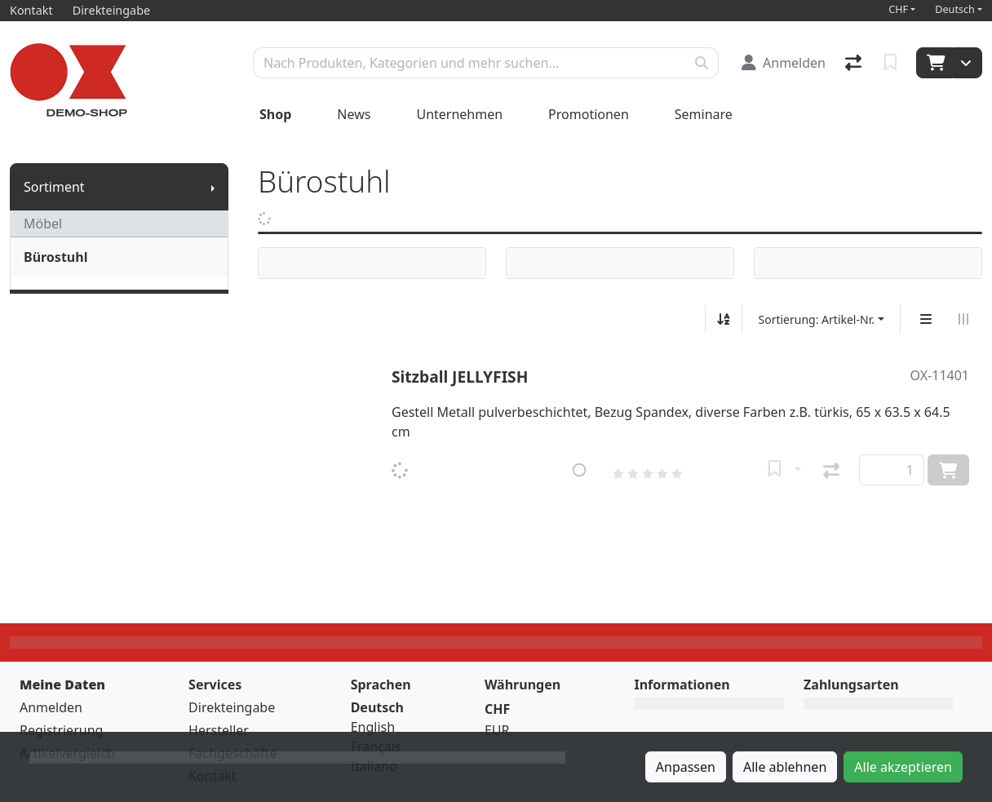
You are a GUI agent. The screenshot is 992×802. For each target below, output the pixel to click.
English (373, 727)
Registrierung (61, 730)
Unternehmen (459, 114)
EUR (497, 730)
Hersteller (218, 730)
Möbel (43, 224)
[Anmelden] (783, 63)
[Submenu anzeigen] (213, 187)
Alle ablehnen (784, 767)
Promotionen (588, 114)
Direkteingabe (231, 707)
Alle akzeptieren (903, 767)
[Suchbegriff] (469, 62)
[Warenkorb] (934, 62)
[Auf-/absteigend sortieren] (723, 319)
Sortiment (54, 187)
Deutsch (955, 9)
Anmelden (51, 707)
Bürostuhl (55, 257)
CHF (898, 9)
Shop (275, 114)
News (353, 114)
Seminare (704, 114)
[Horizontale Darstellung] (963, 319)
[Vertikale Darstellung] (926, 319)
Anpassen (685, 767)
